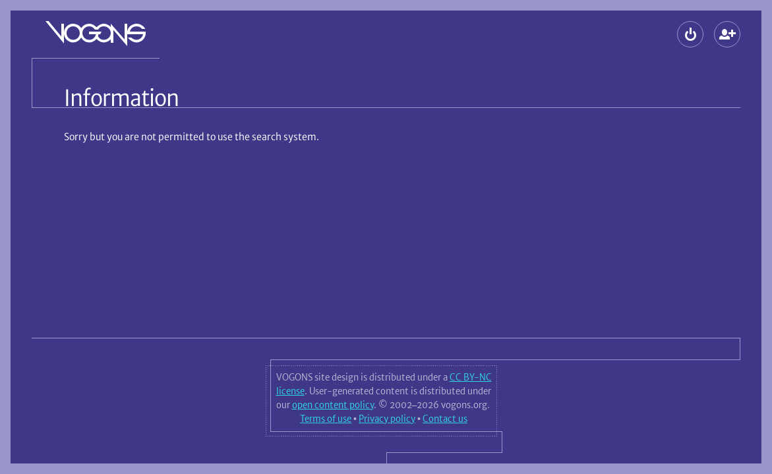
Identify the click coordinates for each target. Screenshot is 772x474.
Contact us (445, 419)
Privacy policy (387, 419)
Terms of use (325, 419)
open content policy (333, 405)
